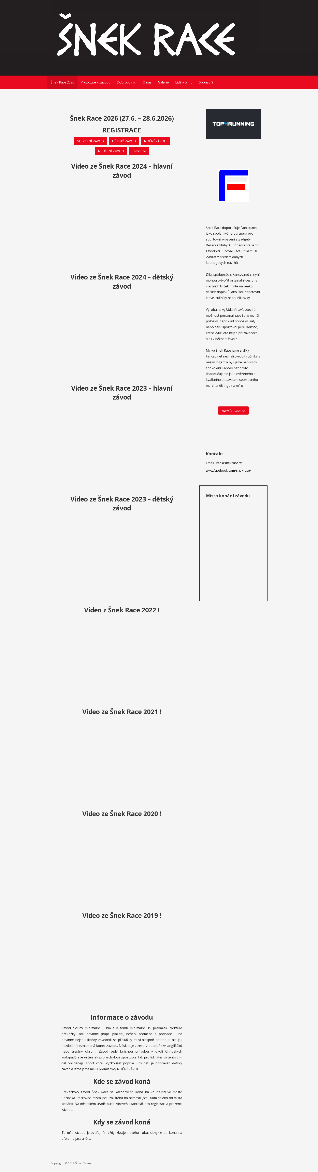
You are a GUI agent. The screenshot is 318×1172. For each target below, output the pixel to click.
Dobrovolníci (126, 82)
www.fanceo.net (233, 410)
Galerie (163, 82)
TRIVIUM (139, 151)
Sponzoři (206, 82)
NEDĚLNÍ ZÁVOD (111, 151)
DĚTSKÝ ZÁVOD (124, 141)
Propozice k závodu (95, 82)
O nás (147, 82)
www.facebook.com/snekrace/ (228, 470)
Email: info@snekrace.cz (224, 463)
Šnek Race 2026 (62, 82)
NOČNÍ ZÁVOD (155, 141)
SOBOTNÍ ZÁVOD (90, 141)
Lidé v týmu (183, 82)
